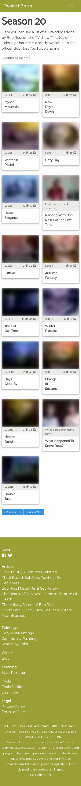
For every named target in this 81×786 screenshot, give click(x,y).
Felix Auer (37, 774)
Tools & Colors (13, 687)
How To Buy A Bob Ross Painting (29, 572)
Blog (6, 658)
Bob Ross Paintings (18, 633)
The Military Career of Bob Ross (28, 605)
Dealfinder (11, 692)
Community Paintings (20, 639)
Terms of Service (16, 712)
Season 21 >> (33, 512)
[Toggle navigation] (71, 6)
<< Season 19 (12, 512)
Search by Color (15, 644)
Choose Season (15, 57)
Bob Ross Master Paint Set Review (30, 588)
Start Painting (13, 673)
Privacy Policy (13, 707)
